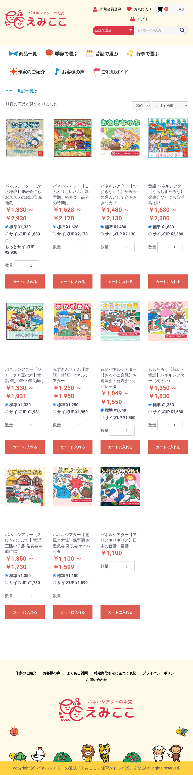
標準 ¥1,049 (115, 410)
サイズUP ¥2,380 (168, 234)
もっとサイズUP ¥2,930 (19, 249)
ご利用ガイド (114, 71)
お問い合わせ (96, 680)
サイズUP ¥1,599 (72, 582)
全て (9, 91)
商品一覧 (27, 53)
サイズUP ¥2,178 (72, 234)
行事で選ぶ (147, 53)
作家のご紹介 (31, 71)
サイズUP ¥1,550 (120, 417)
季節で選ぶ (65, 53)
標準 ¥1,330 (20, 227)
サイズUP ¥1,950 (72, 412)
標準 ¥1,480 (115, 227)
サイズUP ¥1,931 (24, 412)
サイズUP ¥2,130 (120, 234)
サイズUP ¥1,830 (24, 234)
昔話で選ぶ (106, 53)
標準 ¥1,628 (67, 227)
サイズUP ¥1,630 (168, 412)
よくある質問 (77, 673)
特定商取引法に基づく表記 (115, 673)
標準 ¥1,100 (67, 575)
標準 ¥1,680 (163, 227)
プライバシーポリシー (160, 673)
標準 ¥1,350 (163, 404)
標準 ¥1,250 (67, 404)
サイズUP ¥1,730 (24, 582)
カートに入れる (25, 282)
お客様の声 (73, 71)
